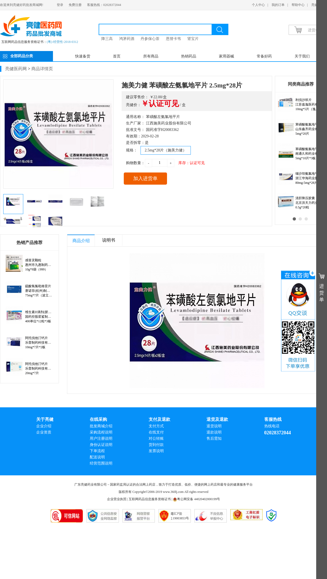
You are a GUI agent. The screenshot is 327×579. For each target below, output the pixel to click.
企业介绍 (43, 426)
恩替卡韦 (173, 39)
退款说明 (214, 432)
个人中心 (258, 5)
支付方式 (156, 426)
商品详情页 (42, 68)
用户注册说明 (101, 438)
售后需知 (214, 438)
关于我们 (302, 56)
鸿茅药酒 (126, 39)
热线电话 (271, 426)
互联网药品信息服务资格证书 (150, 499)
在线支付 (156, 432)
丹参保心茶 (150, 39)
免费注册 (75, 5)
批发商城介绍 (101, 426)
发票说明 (156, 451)
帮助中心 (298, 5)
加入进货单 (145, 178)
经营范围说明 (101, 463)
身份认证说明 (101, 445)
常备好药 (264, 56)
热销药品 (188, 56)
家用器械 (226, 56)
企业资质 (43, 432)
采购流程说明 (101, 432)
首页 (117, 56)
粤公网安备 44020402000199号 (196, 499)
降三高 (107, 39)
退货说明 (214, 426)
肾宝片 (193, 39)
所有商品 (150, 56)
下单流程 (97, 451)
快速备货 (82, 56)
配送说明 (97, 457)
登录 (60, 5)
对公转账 (156, 438)
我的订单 (278, 5)
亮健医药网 (16, 68)
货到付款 (156, 445)
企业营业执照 (116, 499)
